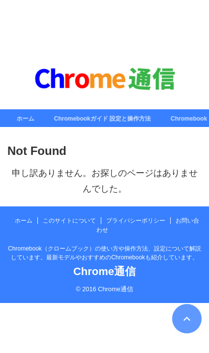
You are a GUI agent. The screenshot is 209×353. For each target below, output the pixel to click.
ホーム (27, 118)
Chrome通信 (104, 271)
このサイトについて (69, 220)
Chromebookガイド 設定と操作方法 (104, 118)
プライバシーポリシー (135, 220)
